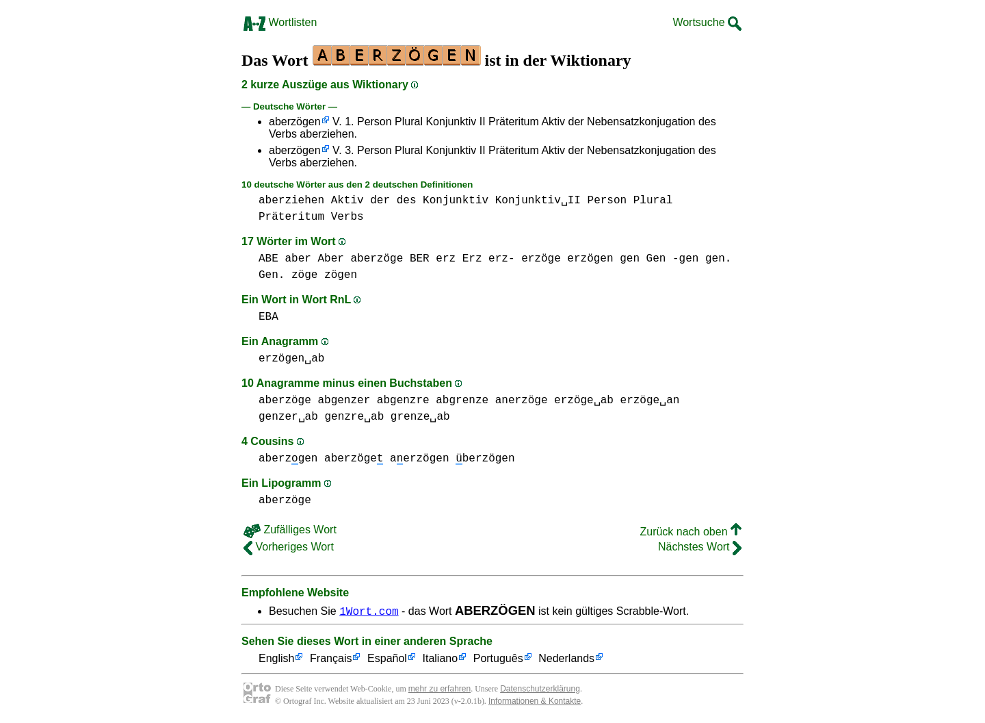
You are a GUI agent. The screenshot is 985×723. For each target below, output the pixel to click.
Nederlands (566, 659)
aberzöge (376, 258)
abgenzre (403, 400)
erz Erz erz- (475, 258)
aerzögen (419, 458)
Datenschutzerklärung (540, 689)
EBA (268, 317)
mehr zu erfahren (439, 689)
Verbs (347, 217)
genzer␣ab (288, 416)
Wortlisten (280, 22)
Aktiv (347, 200)
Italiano (440, 659)
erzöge (541, 258)
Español (387, 659)
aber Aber (314, 258)
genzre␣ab (354, 416)
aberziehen (291, 200)
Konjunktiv (455, 200)
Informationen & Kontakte (534, 701)
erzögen (590, 258)
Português (498, 659)
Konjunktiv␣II (538, 200)
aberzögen (295, 121)
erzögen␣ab (291, 358)
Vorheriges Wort (289, 547)
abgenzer (343, 400)
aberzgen (288, 458)
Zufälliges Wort (290, 529)
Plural (653, 200)
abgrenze (462, 400)
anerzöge (521, 400)
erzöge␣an (650, 400)
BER (420, 258)
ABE (268, 258)
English (276, 659)
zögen (340, 275)
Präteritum (291, 217)
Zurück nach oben (690, 531)
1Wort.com (368, 610)
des (407, 200)
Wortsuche (706, 22)
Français (331, 659)
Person (607, 200)
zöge (304, 275)
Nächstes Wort (699, 547)
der (380, 200)
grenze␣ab (420, 416)
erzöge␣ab (584, 400)
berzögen (485, 458)
